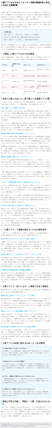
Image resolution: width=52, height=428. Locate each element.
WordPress (32, 426)
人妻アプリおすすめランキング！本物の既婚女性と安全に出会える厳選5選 (25, 3)
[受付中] (50, 4)
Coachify (21, 426)
